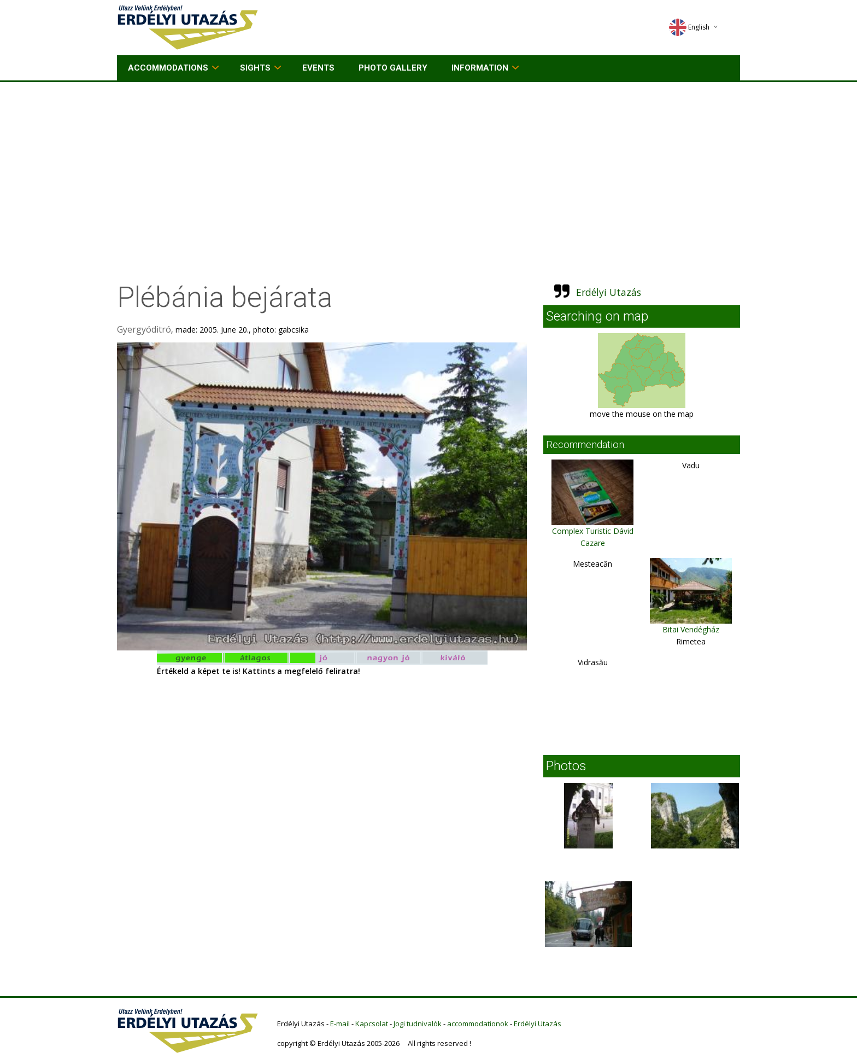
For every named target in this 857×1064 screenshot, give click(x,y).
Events (318, 68)
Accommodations (168, 68)
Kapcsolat (371, 1023)
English (689, 27)
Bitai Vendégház (690, 629)
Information (479, 68)
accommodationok (477, 1023)
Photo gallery (393, 68)
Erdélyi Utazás (608, 292)
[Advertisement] (428, 164)
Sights (255, 68)
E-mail (340, 1023)
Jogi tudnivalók (418, 1023)
